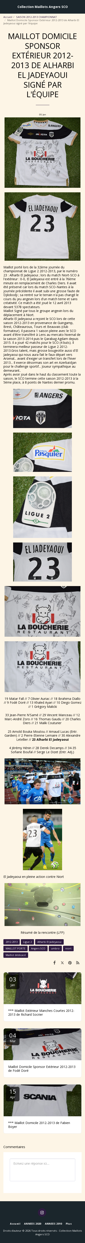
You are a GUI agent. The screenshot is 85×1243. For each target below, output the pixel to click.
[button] (5, 6)
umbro (55, 948)
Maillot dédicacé (16, 955)
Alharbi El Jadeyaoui (49, 941)
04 (12, 1037)
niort (68, 948)
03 (12, 981)
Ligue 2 (27, 941)
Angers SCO (38, 948)
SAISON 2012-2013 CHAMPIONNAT (36, 17)
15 (12, 1093)
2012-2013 (11, 941)
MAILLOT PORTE (15, 948)
